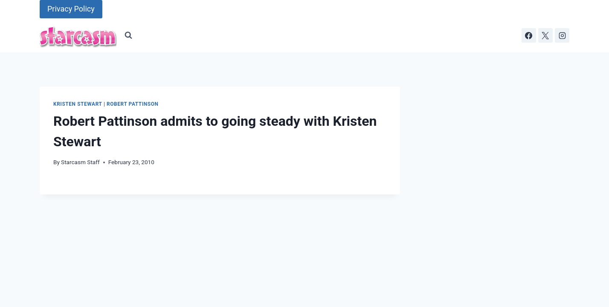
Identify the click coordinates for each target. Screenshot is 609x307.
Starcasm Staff (80, 162)
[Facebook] (529, 35)
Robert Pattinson (132, 104)
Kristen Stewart (77, 104)
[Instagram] (562, 35)
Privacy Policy (71, 8)
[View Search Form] (128, 35)
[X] (545, 35)
